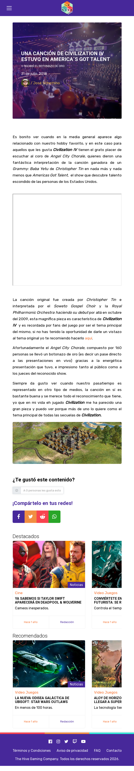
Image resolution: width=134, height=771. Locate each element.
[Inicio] (67, 8)
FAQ (97, 751)
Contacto (114, 751)
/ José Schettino (40, 83)
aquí (88, 338)
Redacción (67, 622)
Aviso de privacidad (72, 751)
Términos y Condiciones (32, 751)
